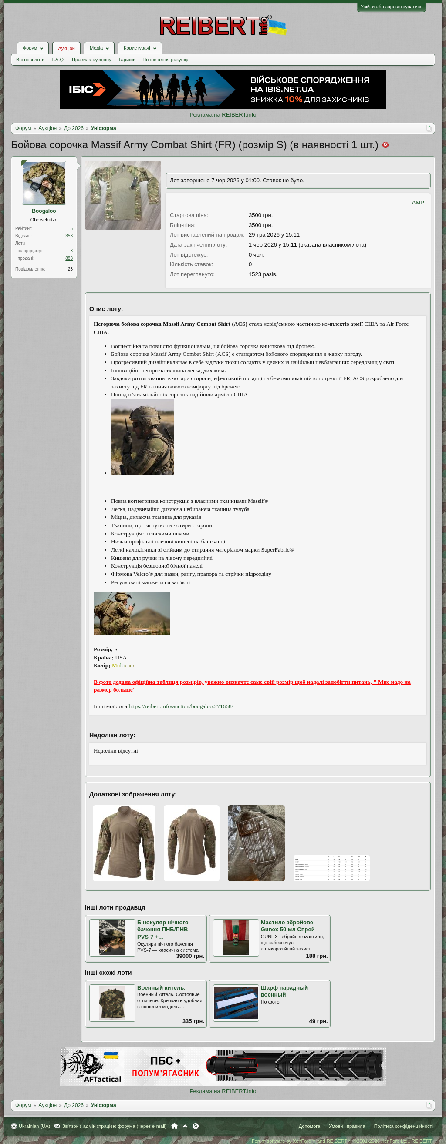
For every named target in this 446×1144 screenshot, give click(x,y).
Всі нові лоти (30, 59)
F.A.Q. (58, 59)
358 (69, 236)
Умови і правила (347, 1126)
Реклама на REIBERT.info (222, 114)
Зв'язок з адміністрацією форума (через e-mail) (114, 1126)
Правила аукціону (91, 59)
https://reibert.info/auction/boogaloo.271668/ (180, 706)
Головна (174, 1126)
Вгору (185, 1126)
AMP (418, 202)
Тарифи (127, 59)
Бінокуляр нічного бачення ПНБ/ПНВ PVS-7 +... (163, 929)
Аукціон (66, 48)
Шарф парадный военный (284, 991)
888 (69, 258)
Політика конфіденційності (403, 1126)
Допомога (309, 1126)
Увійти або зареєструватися (391, 6)
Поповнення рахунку (165, 59)
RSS (196, 1126)
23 (70, 269)
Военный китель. (161, 987)
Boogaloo (44, 211)
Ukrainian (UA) (34, 1126)
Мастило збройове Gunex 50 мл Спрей (288, 926)
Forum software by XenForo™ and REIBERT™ (342, 1141)
